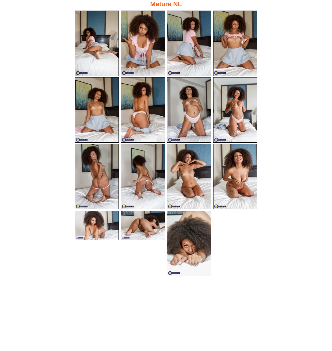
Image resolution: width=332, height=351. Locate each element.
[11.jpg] (189, 177)
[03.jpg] (189, 43)
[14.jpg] (143, 226)
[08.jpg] (235, 110)
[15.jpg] (189, 244)
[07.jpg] (189, 110)
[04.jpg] (235, 43)
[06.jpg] (143, 110)
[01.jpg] (97, 43)
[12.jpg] (235, 177)
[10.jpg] (143, 177)
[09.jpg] (97, 177)
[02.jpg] (143, 43)
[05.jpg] (97, 110)
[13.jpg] (97, 226)
